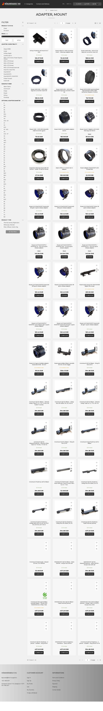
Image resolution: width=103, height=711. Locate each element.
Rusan (5, 93)
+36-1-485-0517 (6, 680)
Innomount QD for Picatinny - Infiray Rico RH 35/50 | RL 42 (89, 482)
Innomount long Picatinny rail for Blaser (89, 442)
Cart (28, 687)
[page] (62, 23)
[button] (29, 4)
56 (4, 164)
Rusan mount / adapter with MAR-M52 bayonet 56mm (89, 130)
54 (4, 160)
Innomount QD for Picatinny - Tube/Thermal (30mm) (89, 522)
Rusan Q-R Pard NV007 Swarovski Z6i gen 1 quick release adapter (89, 324)
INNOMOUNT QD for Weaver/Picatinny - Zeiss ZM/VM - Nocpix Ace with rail (89, 563)
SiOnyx (5, 95)
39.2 (5, 114)
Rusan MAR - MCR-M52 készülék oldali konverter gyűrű (39, 130)
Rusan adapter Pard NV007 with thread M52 (89, 168)
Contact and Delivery (42, 4)
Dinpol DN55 (7, 49)
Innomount (7, 88)
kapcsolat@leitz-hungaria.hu (9, 677)
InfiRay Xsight (7, 53)
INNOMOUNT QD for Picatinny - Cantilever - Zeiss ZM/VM (64, 642)
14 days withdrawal (32, 693)
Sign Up (29, 680)
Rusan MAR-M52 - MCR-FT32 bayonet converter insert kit (89, 51)
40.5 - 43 (6, 120)
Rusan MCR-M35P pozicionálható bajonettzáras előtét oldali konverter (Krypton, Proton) (89, 91)
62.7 (5, 190)
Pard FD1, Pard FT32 (9, 69)
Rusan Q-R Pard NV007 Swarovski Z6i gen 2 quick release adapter (39, 207)
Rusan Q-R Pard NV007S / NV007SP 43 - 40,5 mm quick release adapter (39, 246)
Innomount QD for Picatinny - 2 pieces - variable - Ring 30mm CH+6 (89, 642)
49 (4, 149)
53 (4, 158)
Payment (54, 683)
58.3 (5, 173)
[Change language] (64, 4)
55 (4, 162)
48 (4, 147)
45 (4, 136)
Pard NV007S (7, 74)
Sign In (29, 677)
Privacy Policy (56, 680)
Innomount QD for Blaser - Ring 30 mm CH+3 (90, 364)
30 (4, 105)
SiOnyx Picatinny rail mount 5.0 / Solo (39, 51)
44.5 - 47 (6, 134)
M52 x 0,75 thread (8, 61)
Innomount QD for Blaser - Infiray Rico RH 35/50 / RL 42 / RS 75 (64, 402)
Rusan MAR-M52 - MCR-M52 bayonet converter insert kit (39, 90)
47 (4, 144)
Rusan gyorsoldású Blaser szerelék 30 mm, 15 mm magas (64, 364)
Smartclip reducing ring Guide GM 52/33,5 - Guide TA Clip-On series (39, 168)
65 (4, 201)
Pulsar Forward (8, 78)
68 (4, 208)
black (89, 134)
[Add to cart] (39, 61)
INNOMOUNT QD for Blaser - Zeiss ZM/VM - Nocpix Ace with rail (64, 562)
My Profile (30, 683)
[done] (19, 40)
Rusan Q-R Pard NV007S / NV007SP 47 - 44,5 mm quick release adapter (89, 246)
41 (4, 123)
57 (4, 169)
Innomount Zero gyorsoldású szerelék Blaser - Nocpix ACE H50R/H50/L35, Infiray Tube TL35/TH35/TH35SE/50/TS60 (39, 604)
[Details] (89, 140)
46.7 (5, 142)
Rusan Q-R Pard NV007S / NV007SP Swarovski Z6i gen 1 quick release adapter (64, 325)
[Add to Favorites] (46, 31)
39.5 (5, 116)
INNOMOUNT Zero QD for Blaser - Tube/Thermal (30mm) (64, 602)
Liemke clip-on (8, 55)
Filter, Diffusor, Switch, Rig (11, 227)
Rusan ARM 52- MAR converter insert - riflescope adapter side (64, 51)
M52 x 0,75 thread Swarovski (11, 67)
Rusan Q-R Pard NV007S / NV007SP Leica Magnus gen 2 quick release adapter (39, 325)
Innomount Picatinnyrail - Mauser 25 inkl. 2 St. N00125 (39, 562)
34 (4, 107)
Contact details (56, 690)
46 (4, 138)
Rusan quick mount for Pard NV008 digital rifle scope (89, 285)
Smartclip (6, 97)
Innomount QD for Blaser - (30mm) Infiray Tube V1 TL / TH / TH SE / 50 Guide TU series (39, 403)
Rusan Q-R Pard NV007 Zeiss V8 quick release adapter (89, 207)
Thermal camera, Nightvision (11, 222)
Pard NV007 (7, 72)
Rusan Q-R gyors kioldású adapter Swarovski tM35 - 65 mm (39, 364)
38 (4, 112)
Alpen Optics (7, 86)
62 (4, 188)
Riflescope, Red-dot (9, 225)
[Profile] (86, 4)
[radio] (97, 23)
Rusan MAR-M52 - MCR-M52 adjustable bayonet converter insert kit (64, 91)
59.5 (5, 179)
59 (4, 177)
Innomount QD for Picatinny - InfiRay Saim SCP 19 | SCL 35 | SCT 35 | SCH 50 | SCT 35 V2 (39, 523)
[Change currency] (69, 4)
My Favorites (30, 690)
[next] (73, 23)
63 (4, 193)
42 (4, 125)
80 (4, 217)
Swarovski (6, 80)
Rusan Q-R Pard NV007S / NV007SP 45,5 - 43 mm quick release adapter (64, 246)
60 (4, 182)
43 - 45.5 (6, 129)
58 (4, 171)
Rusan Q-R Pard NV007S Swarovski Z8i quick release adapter (39, 285)
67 (4, 206)
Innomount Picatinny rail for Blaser (39, 482)
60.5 (5, 184)
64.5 (5, 199)
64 (4, 197)
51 (4, 153)
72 (4, 214)
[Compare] (46, 34)
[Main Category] (46, 10)
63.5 (5, 195)
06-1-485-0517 (5, 685)
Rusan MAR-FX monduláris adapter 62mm (64, 130)
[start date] (7, 40)
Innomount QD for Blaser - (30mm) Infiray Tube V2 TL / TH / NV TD (89, 402)
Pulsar (5, 91)
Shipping (54, 687)
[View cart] (95, 4)
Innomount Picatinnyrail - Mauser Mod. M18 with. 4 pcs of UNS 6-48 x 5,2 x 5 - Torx (64, 483)
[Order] (100, 23)
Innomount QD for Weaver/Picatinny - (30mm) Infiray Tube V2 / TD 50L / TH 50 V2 (39, 443)
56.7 (5, 166)
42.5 (5, 127)
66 (4, 203)
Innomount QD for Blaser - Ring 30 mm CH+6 (64, 442)
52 (4, 155)
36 (4, 110)
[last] (75, 23)
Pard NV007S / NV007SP (11, 76)
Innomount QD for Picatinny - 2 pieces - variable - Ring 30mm (39, 642)
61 (4, 186)
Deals (5, 28)
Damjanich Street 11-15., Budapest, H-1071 (13, 683)
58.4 (5, 175)
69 (4, 210)
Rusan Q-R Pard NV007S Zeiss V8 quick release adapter (64, 285)
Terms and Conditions (58, 677)
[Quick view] (46, 37)
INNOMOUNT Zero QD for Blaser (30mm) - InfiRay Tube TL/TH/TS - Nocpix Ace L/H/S (89, 603)
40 (4, 118)
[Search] (78, 4)
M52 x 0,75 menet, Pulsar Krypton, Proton (13, 58)
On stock (6, 30)
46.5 (5, 140)
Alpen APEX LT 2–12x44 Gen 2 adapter (64, 168)
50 (4, 151)
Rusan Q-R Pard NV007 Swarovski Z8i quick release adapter (64, 207)
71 (4, 212)
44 (4, 131)
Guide (5, 51)
